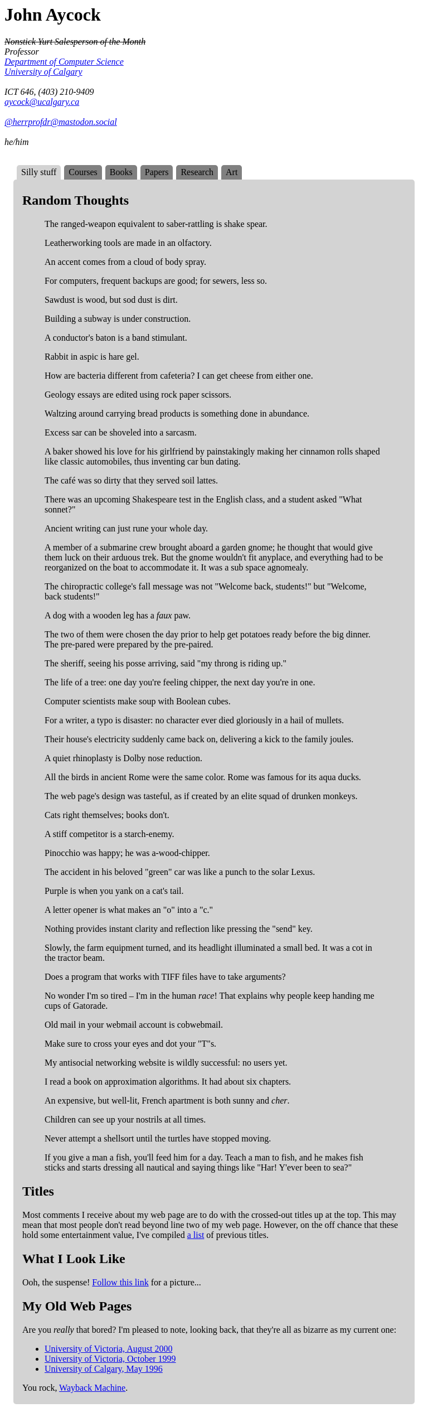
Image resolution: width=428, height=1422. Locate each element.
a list (196, 1235)
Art (231, 172)
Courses (83, 172)
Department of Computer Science (64, 61)
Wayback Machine (92, 1387)
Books (121, 172)
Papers (157, 172)
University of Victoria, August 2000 (108, 1348)
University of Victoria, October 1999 (110, 1358)
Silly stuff (38, 172)
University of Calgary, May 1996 (104, 1368)
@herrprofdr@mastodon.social (60, 122)
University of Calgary (43, 71)
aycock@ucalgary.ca (41, 102)
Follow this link (120, 1282)
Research (197, 172)
